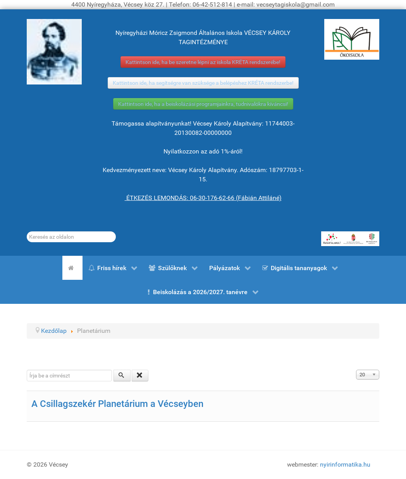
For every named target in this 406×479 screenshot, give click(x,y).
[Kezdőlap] (72, 268)
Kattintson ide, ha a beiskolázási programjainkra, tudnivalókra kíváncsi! (203, 104)
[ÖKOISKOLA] (351, 39)
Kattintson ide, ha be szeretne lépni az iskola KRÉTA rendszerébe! (203, 62)
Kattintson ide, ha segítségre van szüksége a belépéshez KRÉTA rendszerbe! (203, 83)
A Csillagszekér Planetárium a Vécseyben (117, 403)
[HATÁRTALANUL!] (350, 238)
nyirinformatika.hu (345, 464)
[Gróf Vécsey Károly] (54, 51)
